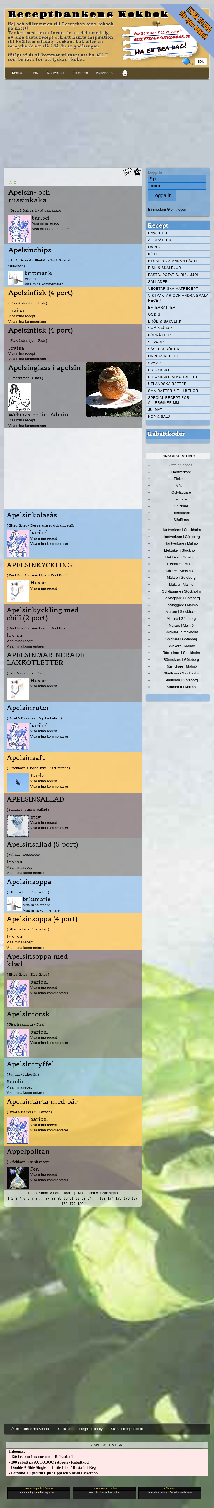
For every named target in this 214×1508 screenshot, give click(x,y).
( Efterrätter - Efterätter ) (28, 892)
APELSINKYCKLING (39, 565)
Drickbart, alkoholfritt (174, 377)
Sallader (158, 282)
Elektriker (181, 479)
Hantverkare (181, 472)
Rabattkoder (166, 434)
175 (119, 1198)
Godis (154, 314)
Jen (34, 1169)
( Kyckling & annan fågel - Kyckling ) (37, 575)
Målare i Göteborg (181, 577)
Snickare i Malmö (181, 646)
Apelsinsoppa (29, 882)
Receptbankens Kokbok (88, 14)
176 (127, 1198)
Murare (181, 499)
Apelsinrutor (28, 708)
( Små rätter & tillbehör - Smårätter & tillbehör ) (39, 263)
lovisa (16, 310)
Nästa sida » (88, 1193)
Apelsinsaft (26, 758)
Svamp (154, 363)
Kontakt (17, 73)
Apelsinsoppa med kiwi (37, 960)
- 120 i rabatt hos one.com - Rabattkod (39, 1457)
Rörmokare (181, 513)
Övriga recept (163, 356)
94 (89, 1198)
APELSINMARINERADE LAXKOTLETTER (45, 659)
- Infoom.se (15, 1451)
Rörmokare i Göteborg (181, 660)
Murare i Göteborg (181, 618)
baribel (41, 218)
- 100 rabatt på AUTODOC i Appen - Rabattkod (47, 1462)
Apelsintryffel (30, 1064)
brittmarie (38, 273)
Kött (153, 254)
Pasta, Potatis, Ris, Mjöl (173, 275)
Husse (38, 582)
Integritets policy (90, 1429)
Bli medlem (157, 209)
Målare (181, 486)
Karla (37, 775)
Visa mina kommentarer (51, 229)
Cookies (64, 1429)
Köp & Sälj (159, 417)
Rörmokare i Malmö (181, 666)
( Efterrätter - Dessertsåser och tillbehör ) (42, 525)
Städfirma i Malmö (181, 687)
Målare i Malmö (181, 584)
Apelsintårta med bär (42, 1102)
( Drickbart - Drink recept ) (29, 1162)
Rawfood (157, 233)
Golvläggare (181, 492)
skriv (35, 73)
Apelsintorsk (28, 1014)
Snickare (181, 506)
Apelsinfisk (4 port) (40, 293)
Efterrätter (161, 307)
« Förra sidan (60, 1193)
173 (102, 1198)
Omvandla (80, 73)
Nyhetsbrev (104, 73)
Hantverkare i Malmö (181, 543)
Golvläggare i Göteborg (181, 598)
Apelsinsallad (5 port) (42, 844)
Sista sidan (109, 1193)
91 (71, 1198)
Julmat (155, 410)
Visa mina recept (45, 223)
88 (53, 1198)
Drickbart (159, 370)
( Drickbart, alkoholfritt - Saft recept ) (38, 768)
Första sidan (38, 1193)
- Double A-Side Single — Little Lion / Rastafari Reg (51, 1468)
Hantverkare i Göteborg (181, 537)
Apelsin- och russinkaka (29, 196)
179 (72, 1204)
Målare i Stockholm (181, 571)
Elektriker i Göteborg (181, 557)
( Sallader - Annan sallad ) (28, 809)
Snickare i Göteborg (181, 639)
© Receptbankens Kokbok (30, 1429)
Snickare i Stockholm (181, 632)
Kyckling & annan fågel (173, 261)
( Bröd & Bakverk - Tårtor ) (29, 1112)
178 (64, 1204)
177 (134, 1198)
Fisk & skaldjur (164, 268)
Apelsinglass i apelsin (44, 368)
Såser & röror (164, 349)
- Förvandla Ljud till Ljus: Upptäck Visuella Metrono (52, 1473)
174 (111, 1198)
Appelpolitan (28, 1151)
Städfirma (181, 520)
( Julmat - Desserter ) (24, 854)
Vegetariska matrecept (173, 289)
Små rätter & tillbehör (173, 391)
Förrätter (159, 335)
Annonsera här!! (107, 1445)
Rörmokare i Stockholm (181, 653)
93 (83, 1198)
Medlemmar (55, 73)
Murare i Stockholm (181, 612)
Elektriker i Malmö (181, 564)
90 (65, 1198)
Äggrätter (159, 240)
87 (47, 1198)
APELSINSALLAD (35, 799)
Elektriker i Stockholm (181, 550)
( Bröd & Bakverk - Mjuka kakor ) (36, 210)
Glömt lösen (176, 209)
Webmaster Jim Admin (38, 414)
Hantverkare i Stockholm (181, 530)
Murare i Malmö (181, 625)
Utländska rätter (167, 384)
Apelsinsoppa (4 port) (42, 919)
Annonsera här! (179, 456)
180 (81, 1204)
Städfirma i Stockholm (181, 673)
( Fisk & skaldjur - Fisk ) (27, 303)
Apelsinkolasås (32, 515)
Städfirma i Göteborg (181, 680)
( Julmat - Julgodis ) (23, 1074)
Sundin (16, 1081)
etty (35, 817)
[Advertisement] (107, 122)
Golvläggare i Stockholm (181, 591)
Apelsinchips (29, 250)
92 (77, 1198)
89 (59, 1198)
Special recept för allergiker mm (169, 400)
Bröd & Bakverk (164, 321)
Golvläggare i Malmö (181, 605)
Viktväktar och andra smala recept (178, 298)
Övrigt (155, 247)
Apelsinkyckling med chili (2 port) (43, 614)
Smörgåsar (160, 328)
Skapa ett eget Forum (127, 1429)
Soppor (156, 342)
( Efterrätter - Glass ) (25, 378)
